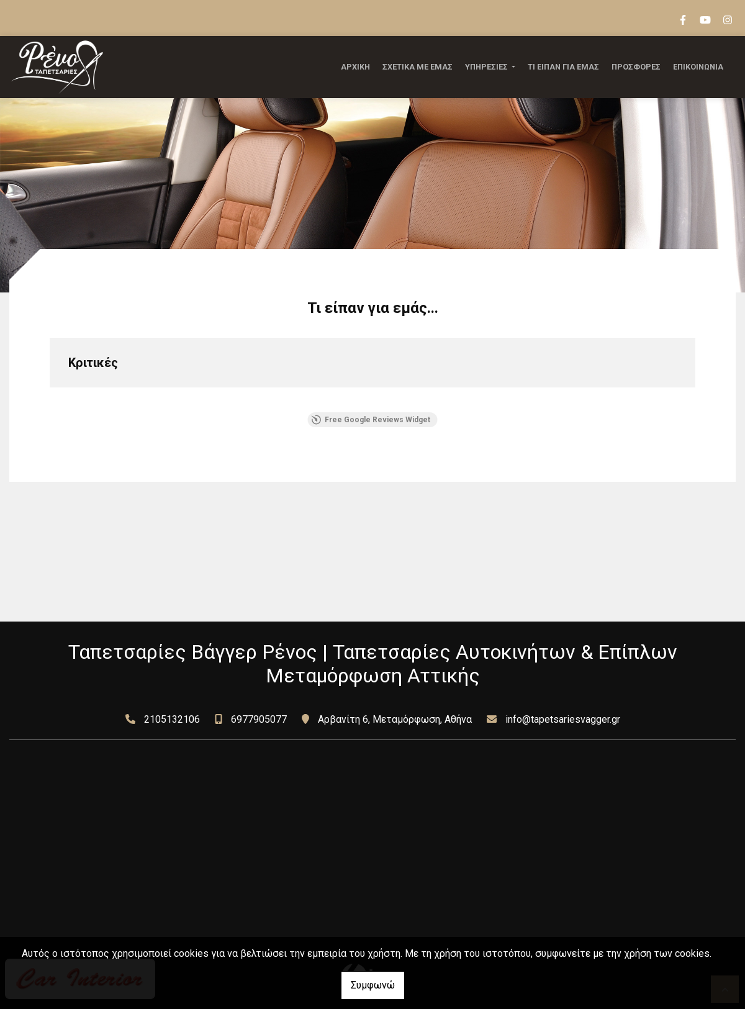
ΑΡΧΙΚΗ (355, 66)
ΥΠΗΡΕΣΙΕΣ (487, 66)
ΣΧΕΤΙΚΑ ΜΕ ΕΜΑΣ (417, 66)
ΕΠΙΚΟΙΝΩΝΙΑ (698, 66)
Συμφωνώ (373, 985)
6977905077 (259, 719)
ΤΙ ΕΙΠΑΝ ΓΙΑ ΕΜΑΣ (563, 66)
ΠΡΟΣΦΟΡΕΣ (636, 66)
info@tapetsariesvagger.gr (562, 719)
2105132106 (172, 719)
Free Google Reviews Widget (371, 420)
